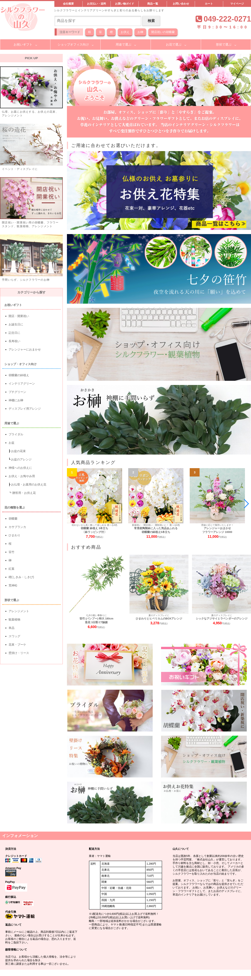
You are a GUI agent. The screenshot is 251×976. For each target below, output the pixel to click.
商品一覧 (152, 3)
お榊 (140, 32)
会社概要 (68, 3)
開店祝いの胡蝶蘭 (163, 32)
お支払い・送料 (96, 3)
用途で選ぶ (123, 44)
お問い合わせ (181, 3)
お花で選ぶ (174, 44)
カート (209, 3)
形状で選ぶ (224, 44)
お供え (125, 32)
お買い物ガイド (124, 3)
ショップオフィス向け (73, 44)
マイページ (237, 3)
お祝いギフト (23, 44)
